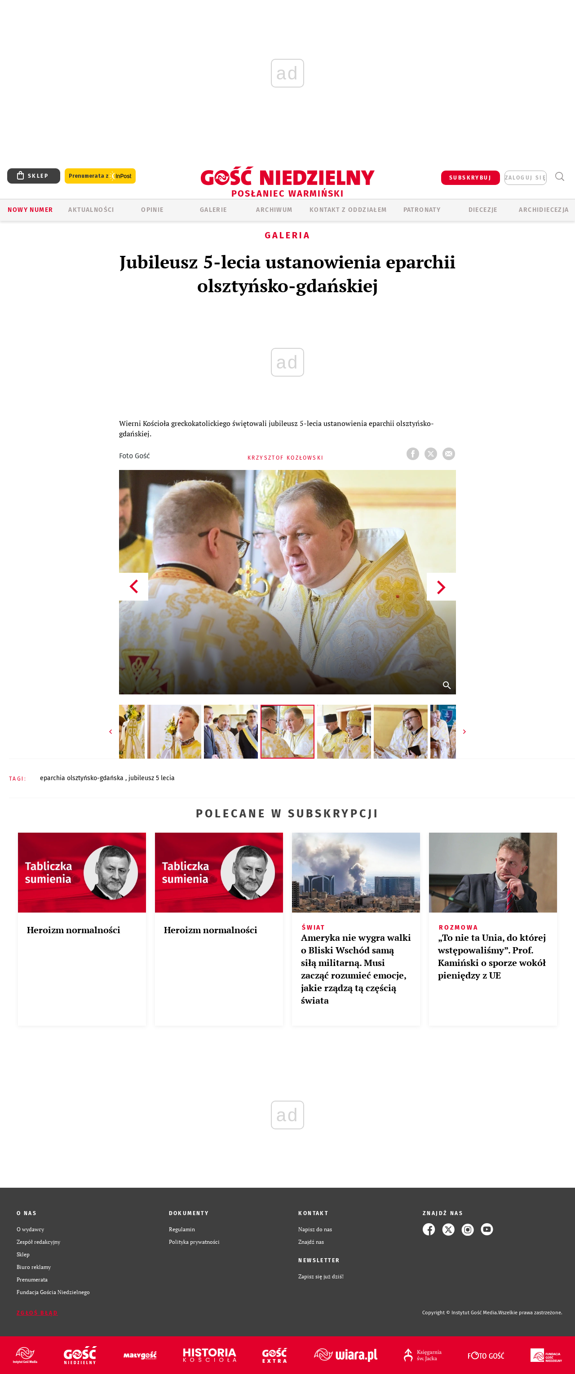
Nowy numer (30, 210)
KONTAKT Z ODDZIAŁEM (348, 210)
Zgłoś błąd (37, 1313)
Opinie (152, 210)
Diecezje (483, 210)
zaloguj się (525, 178)
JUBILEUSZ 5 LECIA (151, 778)
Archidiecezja (544, 210)
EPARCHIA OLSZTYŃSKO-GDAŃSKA (82, 778)
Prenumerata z (100, 176)
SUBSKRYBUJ (470, 178)
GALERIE (213, 210)
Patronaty (422, 210)
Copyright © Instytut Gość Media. (460, 1313)
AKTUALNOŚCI (91, 210)
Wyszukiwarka (559, 176)
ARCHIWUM (274, 210)
